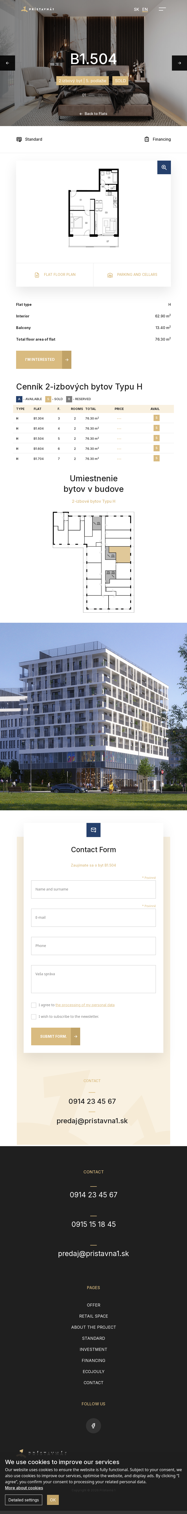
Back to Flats (93, 113)
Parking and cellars (132, 275)
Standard (29, 139)
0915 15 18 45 (93, 1228)
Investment (93, 1352)
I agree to (75, 1005)
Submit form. (53, 1036)
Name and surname (51, 889)
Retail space (93, 1319)
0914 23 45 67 (92, 1102)
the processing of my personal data (85, 1005)
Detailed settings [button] (23, 1499)
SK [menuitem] (136, 9)
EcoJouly (94, 1374)
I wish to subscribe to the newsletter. (67, 1017)
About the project (93, 1330)
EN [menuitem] (145, 9)
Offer (93, 1308)
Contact (94, 1385)
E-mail (40, 917)
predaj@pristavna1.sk (92, 1123)
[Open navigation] (161, 9)
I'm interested (40, 359)
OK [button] (53, 1499)
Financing (157, 139)
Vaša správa (45, 973)
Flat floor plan (55, 275)
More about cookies (24, 1487)
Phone (40, 945)
